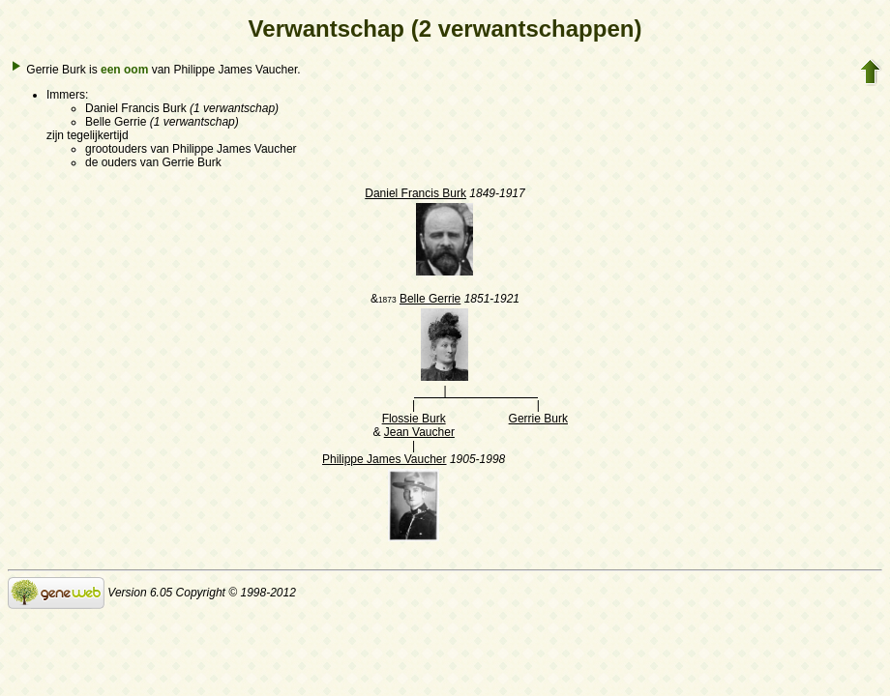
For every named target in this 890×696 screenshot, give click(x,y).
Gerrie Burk (538, 418)
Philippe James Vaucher (384, 459)
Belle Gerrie (430, 298)
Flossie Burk (414, 418)
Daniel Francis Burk (415, 193)
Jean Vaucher (419, 432)
